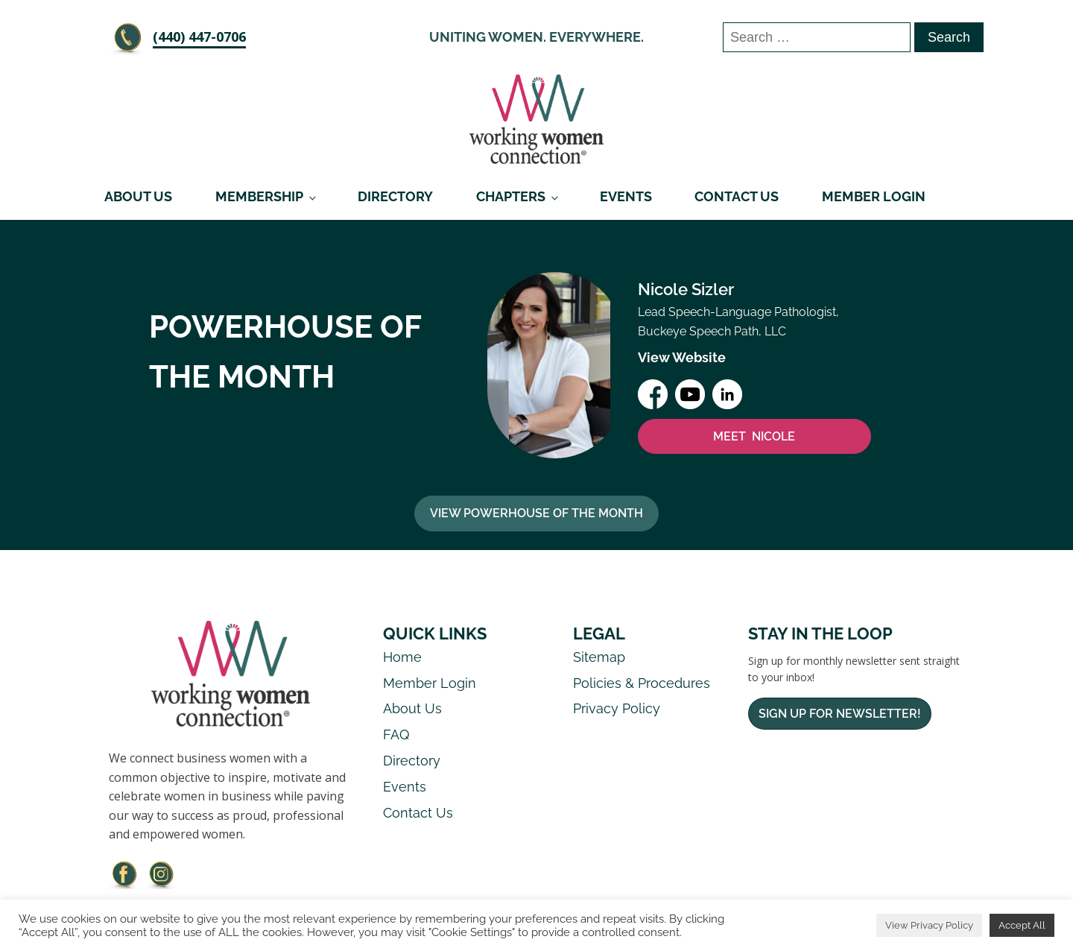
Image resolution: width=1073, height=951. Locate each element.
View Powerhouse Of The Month (536, 513)
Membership (259, 196)
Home (402, 657)
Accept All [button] (1021, 925)
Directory (395, 196)
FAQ (396, 734)
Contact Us (736, 196)
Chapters (510, 196)
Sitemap (599, 657)
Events (626, 196)
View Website (682, 357)
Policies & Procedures (641, 683)
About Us (138, 196)
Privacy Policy (616, 708)
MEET (754, 436)
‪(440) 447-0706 (199, 36)
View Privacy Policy (929, 925)
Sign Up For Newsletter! (840, 714)
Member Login (873, 196)
